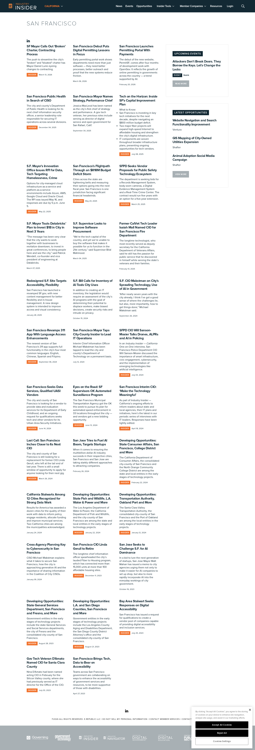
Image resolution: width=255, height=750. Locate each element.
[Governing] (38, 738)
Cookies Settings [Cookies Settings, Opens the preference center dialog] (222, 741)
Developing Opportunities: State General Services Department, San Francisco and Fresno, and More (46, 607)
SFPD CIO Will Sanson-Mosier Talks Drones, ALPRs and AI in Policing (138, 334)
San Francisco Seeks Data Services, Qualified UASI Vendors (45, 391)
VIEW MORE (181, 174)
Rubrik (186, 75)
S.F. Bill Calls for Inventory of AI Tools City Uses (92, 283)
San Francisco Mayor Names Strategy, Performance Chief (93, 98)
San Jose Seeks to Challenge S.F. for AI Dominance (133, 549)
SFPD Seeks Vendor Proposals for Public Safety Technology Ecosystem (138, 170)
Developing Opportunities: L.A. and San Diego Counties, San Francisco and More (91, 607)
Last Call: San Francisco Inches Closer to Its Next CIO (44, 444)
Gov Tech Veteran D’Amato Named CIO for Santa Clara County (46, 663)
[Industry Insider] (89, 738)
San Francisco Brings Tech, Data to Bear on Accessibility (92, 663)
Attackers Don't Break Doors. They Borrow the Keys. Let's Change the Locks (197, 65)
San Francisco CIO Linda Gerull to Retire (90, 546)
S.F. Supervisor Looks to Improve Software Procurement (89, 228)
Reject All (222, 733)
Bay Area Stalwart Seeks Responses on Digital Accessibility (136, 605)
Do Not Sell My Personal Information (124, 719)
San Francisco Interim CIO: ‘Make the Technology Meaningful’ (137, 391)
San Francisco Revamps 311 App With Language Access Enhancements (46, 334)
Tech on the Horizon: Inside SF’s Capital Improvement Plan (138, 100)
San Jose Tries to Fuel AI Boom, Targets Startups (90, 442)
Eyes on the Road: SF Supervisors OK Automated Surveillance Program (92, 391)
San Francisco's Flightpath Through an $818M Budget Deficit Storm (92, 170)
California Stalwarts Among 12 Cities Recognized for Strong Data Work (46, 498)
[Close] (250, 709)
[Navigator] (115, 738)
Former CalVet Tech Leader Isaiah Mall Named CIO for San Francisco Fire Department (138, 229)
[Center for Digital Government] (140, 738)
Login (230, 6)
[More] (62, 6)
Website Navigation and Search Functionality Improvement (195, 122)
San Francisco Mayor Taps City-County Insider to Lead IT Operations (92, 334)
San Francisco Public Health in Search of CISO (46, 98)
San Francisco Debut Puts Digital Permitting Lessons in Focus (91, 50)
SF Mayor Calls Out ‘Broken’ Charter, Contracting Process (46, 50)
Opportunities (144, 6)
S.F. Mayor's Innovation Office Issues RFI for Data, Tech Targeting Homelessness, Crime (45, 172)
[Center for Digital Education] (166, 738)
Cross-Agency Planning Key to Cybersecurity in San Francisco (46, 549)
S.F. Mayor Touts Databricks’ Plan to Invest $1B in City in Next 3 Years (46, 228)
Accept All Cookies (222, 725)
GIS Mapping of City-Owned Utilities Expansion (192, 140)
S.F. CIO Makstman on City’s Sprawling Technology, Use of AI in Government (139, 285)
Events (129, 6)
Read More (181, 84)
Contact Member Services (164, 719)
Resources (216, 6)
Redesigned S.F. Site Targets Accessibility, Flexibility (46, 283)
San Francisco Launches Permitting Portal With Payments (136, 50)
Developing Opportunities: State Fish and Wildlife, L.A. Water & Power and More (92, 498)
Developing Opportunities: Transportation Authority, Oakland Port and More (137, 498)
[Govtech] (63, 738)
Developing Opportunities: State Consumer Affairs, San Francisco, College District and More (139, 446)
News (119, 6)
